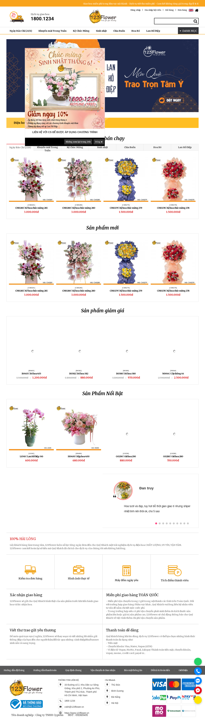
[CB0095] (31, 288)
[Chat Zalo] (198, 681)
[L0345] (126, 453)
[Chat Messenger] (198, 690)
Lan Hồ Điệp (153, 30)
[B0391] (126, 370)
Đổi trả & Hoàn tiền (160, 670)
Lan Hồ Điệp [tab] (185, 147)
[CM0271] (78, 205)
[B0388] (79, 370)
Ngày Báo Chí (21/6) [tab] (20, 147)
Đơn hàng (182, 10)
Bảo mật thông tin (133, 670)
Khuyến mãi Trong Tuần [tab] (47, 149)
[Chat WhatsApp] (198, 661)
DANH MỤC (188, 30)
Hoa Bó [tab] (157, 147)
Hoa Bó (135, 30)
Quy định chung (73, 670)
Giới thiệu (183, 670)
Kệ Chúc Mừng (81, 30)
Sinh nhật (101, 30)
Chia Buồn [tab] (129, 147)
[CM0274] (31, 205)
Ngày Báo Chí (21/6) (21, 30)
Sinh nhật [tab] (102, 147)
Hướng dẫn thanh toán (44, 670)
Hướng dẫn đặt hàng (14, 670)
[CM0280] (126, 288)
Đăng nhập (136, 10)
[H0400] (173, 453)
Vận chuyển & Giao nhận (102, 670)
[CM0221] (31, 453)
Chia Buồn (119, 30)
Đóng (98, 142)
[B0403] (173, 370)
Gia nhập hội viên (153, 10)
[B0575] (79, 453)
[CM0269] (126, 205)
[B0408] (31, 370)
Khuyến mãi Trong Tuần (52, 30)
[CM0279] (173, 288)
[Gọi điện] (198, 671)
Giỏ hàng (169, 10)
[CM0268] (173, 205)
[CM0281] (78, 288)
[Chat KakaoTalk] (198, 700)
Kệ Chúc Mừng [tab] (75, 147)
